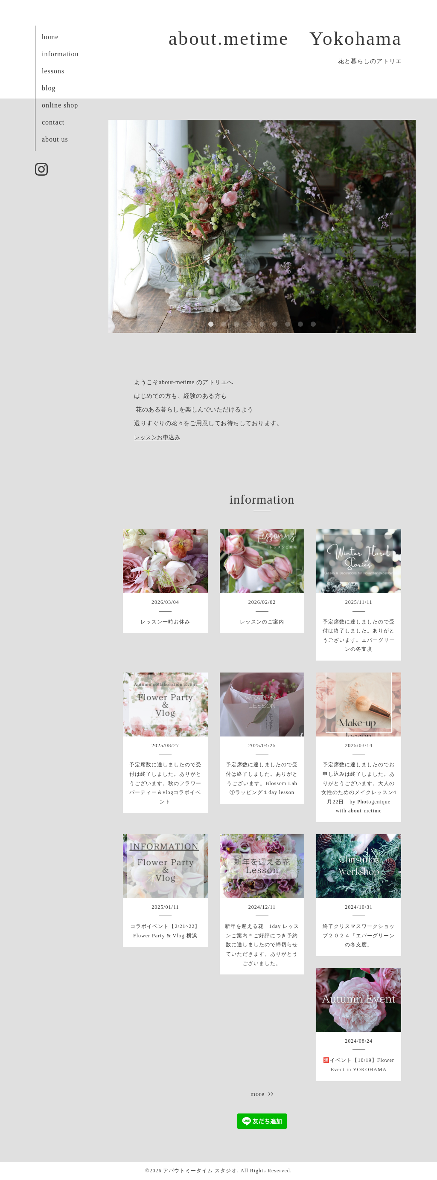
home (50, 37)
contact (53, 122)
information (60, 54)
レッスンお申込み (157, 437)
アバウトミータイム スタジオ (200, 1171)
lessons (53, 71)
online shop (60, 105)
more (262, 1094)
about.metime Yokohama (285, 38)
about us (55, 139)
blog (48, 88)
